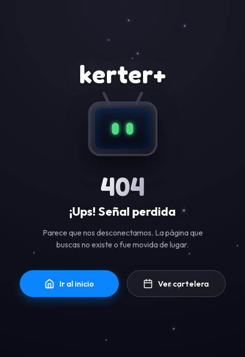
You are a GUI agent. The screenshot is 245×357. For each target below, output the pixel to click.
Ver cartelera (176, 284)
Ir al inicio (69, 284)
